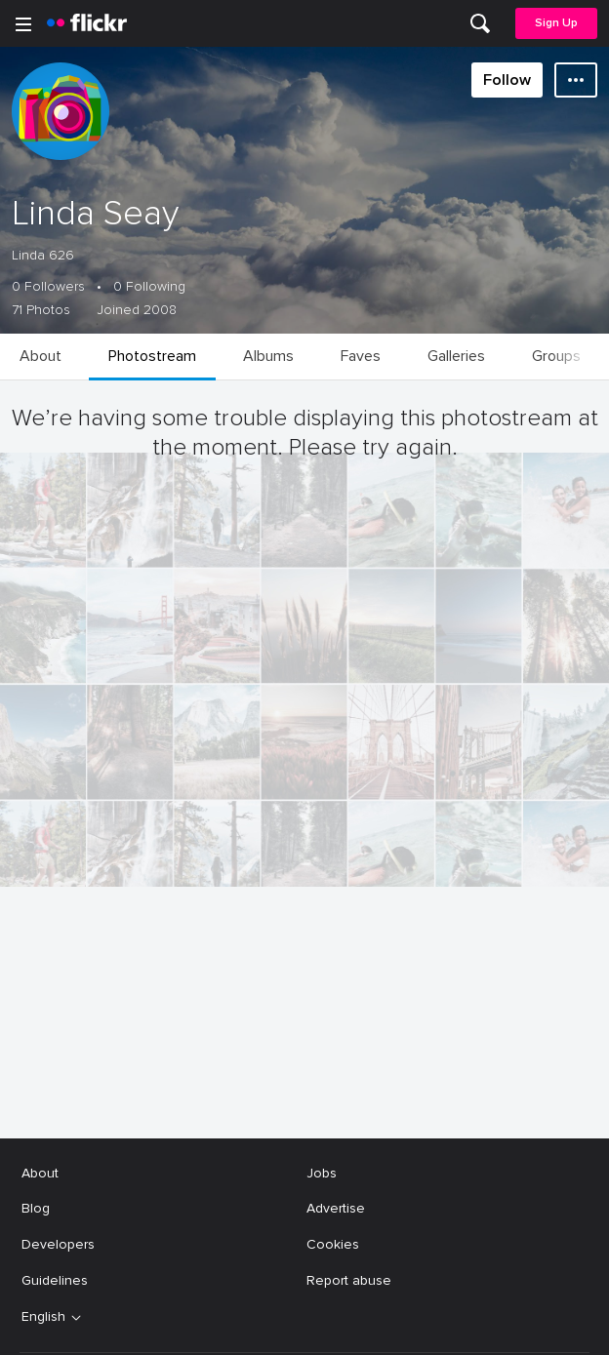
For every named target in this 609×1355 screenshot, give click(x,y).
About (40, 1321)
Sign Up (556, 23)
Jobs (321, 1321)
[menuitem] (480, 23)
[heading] (87, 23)
